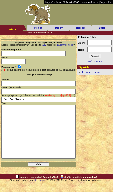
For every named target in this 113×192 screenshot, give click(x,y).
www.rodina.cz (90, 2)
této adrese (39, 191)
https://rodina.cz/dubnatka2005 (62, 2)
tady (44, 45)
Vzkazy (12, 29)
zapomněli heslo (65, 45)
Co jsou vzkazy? (91, 72)
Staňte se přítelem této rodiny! (80, 187)
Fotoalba (37, 28)
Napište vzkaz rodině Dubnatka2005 (39, 187)
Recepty (80, 28)
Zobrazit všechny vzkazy (39, 33)
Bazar (102, 28)
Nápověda (106, 2)
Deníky (59, 28)
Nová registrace (95, 61)
